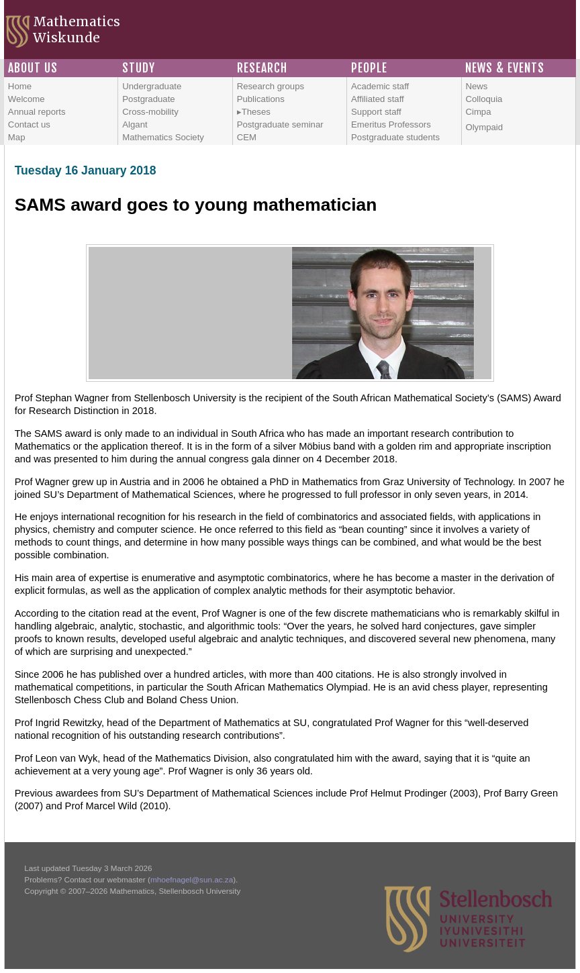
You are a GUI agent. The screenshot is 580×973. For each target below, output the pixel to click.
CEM (246, 137)
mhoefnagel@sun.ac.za (191, 879)
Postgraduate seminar (280, 124)
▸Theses (254, 112)
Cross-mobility (150, 112)
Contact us (29, 124)
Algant (134, 124)
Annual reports (37, 112)
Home (20, 86)
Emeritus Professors (391, 124)
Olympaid (484, 127)
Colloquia (483, 99)
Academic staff (380, 86)
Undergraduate (151, 86)
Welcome (26, 99)
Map (17, 137)
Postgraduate (148, 99)
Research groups (270, 86)
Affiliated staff (377, 99)
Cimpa (478, 112)
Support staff (376, 112)
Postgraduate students (395, 137)
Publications (261, 99)
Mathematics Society (163, 137)
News (476, 86)
